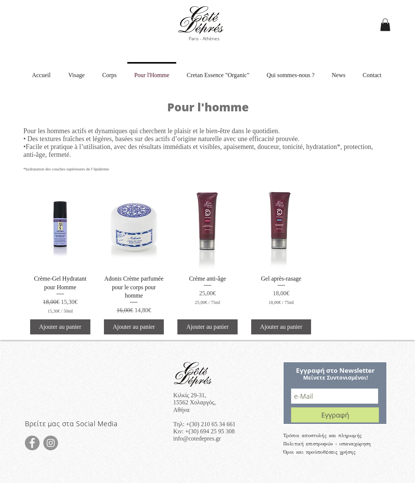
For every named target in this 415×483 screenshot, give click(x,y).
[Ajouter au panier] (60, 326)
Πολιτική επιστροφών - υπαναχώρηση (327, 444)
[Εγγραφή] (335, 414)
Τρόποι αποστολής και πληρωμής (322, 436)
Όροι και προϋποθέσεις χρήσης (319, 452)
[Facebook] (32, 443)
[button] (385, 24)
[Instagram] (50, 443)
